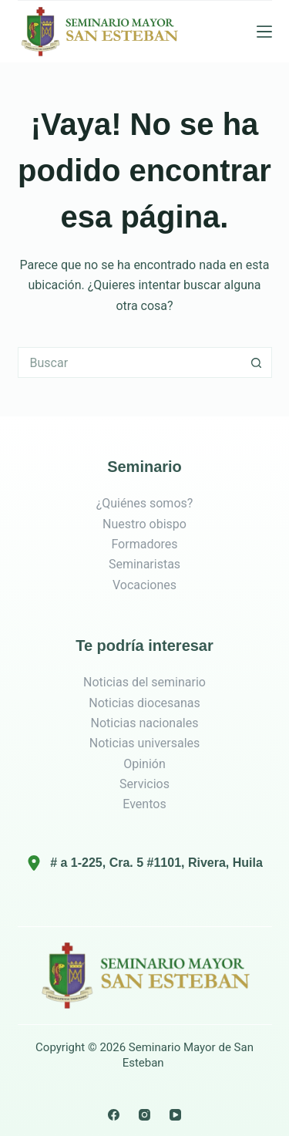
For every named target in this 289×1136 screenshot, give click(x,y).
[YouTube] (175, 1115)
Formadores (144, 544)
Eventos (144, 804)
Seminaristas (144, 564)
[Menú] (264, 31)
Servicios (144, 784)
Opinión (144, 764)
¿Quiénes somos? (144, 503)
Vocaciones (144, 585)
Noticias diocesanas (144, 703)
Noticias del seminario (144, 682)
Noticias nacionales (145, 723)
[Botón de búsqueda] (256, 362)
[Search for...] (129, 362)
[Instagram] (144, 1115)
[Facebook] (113, 1115)
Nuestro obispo (144, 524)
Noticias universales (144, 743)
